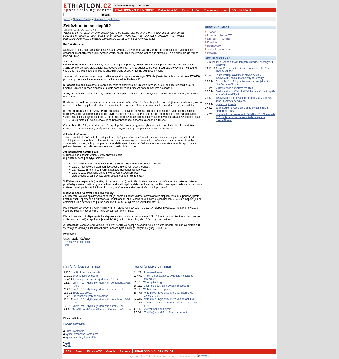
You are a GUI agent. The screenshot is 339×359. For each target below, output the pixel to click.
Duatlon (212, 42)
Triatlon (211, 32)
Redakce (125, 351)
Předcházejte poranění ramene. (91, 296)
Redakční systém (192, 356)
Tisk (66, 342)
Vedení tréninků (167, 10)
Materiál (212, 52)
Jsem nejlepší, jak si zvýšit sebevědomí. (96, 279)
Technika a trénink (218, 49)
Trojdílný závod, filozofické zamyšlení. (166, 312)
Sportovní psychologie (107, 19)
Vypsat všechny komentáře (80, 337)
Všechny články (124, 5)
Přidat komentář (73, 331)
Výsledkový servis (226, 104)
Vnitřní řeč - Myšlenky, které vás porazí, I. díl (98, 289)
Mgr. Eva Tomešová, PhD (85, 30)
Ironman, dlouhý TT (219, 35)
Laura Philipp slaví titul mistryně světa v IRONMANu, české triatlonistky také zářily (240, 76)
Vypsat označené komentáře (80, 334)
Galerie (110, 351)
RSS (68, 351)
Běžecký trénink (241, 10)
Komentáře (74, 324)
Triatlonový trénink (215, 10)
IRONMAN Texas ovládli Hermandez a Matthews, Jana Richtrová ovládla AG (244, 99)
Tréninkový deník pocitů (77, 241)
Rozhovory (214, 45)
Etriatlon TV (94, 351)
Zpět (67, 345)
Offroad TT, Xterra (218, 38)
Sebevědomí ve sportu (86, 275)
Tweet (66, 244)
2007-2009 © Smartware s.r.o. (157, 356)
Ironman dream (153, 272)
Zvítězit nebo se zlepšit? (87, 272)
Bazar (79, 351)
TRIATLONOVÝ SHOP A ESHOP (134, 10)
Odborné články (82, 19)
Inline (67, 19)
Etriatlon (144, 5)
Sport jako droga (82, 292)
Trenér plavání (191, 10)
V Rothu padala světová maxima (234, 87)
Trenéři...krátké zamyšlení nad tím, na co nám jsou (102, 309)
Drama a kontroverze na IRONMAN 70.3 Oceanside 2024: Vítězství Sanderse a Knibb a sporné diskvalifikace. (245, 117)
